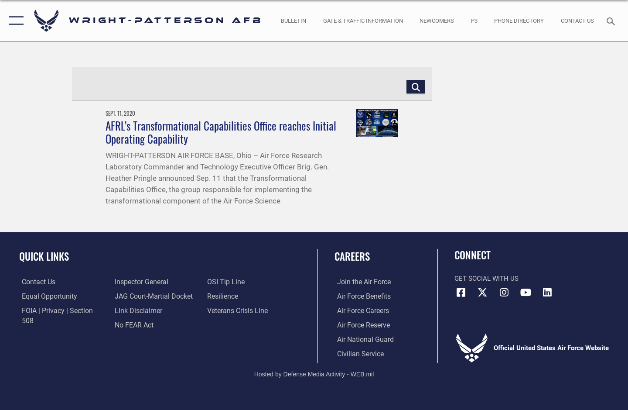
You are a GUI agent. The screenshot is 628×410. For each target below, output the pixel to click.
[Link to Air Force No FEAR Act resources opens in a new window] (133, 310)
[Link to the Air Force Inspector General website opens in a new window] (45, 324)
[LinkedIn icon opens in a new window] (547, 292)
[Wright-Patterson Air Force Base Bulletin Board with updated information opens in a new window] (294, 20)
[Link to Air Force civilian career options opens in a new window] (356, 353)
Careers (352, 256)
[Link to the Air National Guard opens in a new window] (361, 339)
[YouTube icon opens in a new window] (525, 292)
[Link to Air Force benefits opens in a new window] (360, 296)
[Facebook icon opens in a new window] (461, 292)
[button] (14, 20)
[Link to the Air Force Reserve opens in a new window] (360, 324)
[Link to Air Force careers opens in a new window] (360, 310)
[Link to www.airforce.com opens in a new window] (360, 282)
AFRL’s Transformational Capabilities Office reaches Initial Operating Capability (221, 132)
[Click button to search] (415, 86)
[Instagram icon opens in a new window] (504, 292)
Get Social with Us (486, 279)
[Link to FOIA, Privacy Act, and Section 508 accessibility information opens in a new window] (59, 310)
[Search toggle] (612, 20)
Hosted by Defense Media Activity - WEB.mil (314, 373)
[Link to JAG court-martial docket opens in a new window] (151, 282)
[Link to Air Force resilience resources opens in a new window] (223, 282)
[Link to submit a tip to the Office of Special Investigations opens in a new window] (131, 324)
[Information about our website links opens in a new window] (136, 296)
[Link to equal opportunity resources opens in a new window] (45, 296)
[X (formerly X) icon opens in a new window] (482, 292)
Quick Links (44, 256)
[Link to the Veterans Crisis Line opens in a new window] (237, 296)
